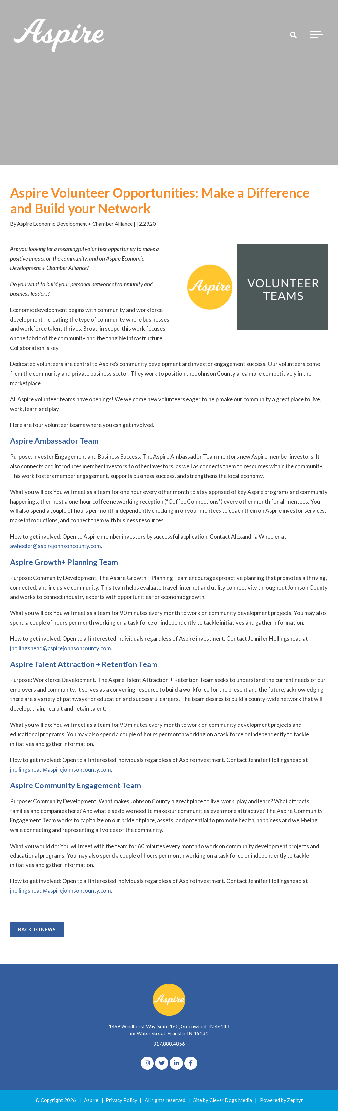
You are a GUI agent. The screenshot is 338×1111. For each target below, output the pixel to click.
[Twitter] (161, 1063)
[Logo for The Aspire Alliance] (59, 35)
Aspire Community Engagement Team (75, 785)
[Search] (293, 34)
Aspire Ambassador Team (54, 440)
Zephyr (295, 1100)
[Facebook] (190, 1063)
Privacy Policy (121, 1100)
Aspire (91, 1100)
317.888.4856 (169, 1044)
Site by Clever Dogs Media (222, 1100)
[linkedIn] (176, 1063)
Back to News (36, 929)
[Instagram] (147, 1063)
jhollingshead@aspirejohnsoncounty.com (60, 648)
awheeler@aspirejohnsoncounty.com (55, 545)
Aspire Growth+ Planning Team (64, 562)
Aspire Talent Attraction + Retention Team (83, 664)
